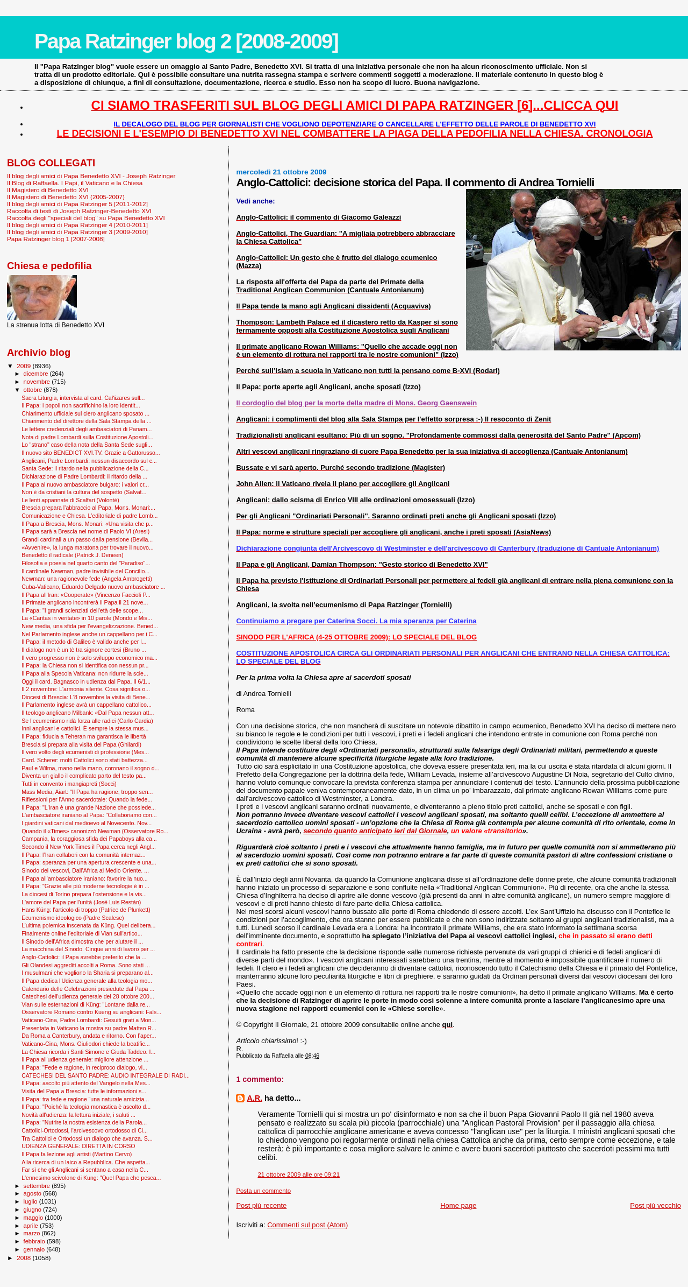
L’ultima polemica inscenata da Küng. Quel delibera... (88, 925)
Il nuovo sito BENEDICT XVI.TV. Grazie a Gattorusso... (91, 452)
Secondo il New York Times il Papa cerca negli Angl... (89, 846)
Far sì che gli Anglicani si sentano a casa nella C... (85, 1169)
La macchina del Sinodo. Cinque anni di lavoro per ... (88, 949)
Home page (458, 1205)
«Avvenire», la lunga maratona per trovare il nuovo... (88, 547)
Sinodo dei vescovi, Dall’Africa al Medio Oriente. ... (85, 870)
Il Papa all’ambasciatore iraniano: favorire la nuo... (85, 878)
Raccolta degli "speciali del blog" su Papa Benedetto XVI (86, 217)
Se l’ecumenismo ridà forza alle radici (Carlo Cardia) (87, 721)
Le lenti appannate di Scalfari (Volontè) (70, 500)
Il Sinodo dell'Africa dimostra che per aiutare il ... (82, 941)
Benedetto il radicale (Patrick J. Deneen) (72, 555)
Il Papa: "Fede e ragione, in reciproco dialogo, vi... (84, 1067)
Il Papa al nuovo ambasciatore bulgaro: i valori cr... (85, 484)
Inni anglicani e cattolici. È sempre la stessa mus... (85, 728)
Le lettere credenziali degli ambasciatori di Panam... (87, 429)
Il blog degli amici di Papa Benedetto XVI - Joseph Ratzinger (91, 175)
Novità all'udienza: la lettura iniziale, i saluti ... (78, 1115)
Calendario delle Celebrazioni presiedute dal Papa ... (88, 989)
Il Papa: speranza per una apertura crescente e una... (89, 862)
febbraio (35, 1241)
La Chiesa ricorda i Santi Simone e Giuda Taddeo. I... (88, 1052)
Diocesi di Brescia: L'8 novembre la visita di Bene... (86, 697)
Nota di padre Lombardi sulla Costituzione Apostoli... (87, 437)
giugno (34, 1209)
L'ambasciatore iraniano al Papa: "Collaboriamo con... (89, 815)
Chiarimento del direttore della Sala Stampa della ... (87, 421)
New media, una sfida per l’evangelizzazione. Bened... (90, 626)
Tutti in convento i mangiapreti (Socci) (69, 783)
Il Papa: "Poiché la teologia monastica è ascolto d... (86, 1106)
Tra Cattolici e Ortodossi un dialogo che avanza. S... (87, 1138)
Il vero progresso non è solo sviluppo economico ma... (89, 658)
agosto (34, 1193)
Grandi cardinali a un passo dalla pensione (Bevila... (87, 539)
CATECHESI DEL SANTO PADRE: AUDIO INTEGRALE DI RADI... (106, 1075)
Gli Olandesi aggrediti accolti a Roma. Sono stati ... (86, 965)
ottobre (34, 389)
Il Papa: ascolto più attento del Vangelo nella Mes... (86, 1083)
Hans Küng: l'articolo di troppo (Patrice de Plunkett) (86, 909)
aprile (32, 1225)
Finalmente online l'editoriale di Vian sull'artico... (82, 933)
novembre (38, 381)
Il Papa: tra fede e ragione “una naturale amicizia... (85, 1099)
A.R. (254, 1098)
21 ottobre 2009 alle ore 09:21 (298, 1174)
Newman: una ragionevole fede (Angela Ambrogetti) (87, 578)
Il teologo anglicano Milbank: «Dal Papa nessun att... (88, 712)
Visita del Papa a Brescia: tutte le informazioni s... (84, 1091)
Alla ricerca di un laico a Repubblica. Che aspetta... (86, 1162)
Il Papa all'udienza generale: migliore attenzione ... (85, 1059)
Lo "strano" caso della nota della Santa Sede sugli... (87, 444)
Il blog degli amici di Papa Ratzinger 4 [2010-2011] (77, 224)
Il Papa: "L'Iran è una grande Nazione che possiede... (89, 807)
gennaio (35, 1249)
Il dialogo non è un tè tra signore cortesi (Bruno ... (84, 649)
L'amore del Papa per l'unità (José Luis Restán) (81, 902)
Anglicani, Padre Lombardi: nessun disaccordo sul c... (89, 461)
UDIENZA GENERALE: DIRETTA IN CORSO (78, 1146)
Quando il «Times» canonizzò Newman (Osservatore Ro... (95, 831)
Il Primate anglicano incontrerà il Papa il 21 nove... (85, 602)
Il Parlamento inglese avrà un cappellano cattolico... (87, 704)
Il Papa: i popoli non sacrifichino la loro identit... (81, 405)
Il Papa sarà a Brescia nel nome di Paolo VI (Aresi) (85, 531)
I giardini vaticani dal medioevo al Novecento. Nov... (87, 823)
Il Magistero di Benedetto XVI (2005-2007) (66, 196)
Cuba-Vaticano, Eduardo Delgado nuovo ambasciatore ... (93, 586)
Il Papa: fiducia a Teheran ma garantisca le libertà (84, 736)
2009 (24, 365)
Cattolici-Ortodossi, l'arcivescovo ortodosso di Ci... (85, 1130)
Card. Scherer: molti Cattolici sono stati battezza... (85, 760)
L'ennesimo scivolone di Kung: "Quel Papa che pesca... (91, 1178)
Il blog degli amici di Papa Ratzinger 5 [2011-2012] (77, 203)
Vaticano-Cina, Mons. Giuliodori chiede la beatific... (86, 1043)
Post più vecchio (655, 1205)
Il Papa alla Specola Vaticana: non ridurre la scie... (85, 673)
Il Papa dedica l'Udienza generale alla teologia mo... (87, 980)
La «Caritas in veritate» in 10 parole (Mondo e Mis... (87, 618)
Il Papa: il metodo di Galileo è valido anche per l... (84, 641)
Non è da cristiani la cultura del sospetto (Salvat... (84, 492)
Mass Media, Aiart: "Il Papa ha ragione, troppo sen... (87, 792)
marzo (33, 1233)
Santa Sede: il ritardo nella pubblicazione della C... (85, 468)
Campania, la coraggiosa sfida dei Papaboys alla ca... (89, 838)
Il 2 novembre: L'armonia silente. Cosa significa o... (86, 689)
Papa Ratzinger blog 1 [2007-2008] (56, 238)
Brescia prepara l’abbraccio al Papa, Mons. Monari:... (88, 507)
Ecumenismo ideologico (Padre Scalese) (73, 918)
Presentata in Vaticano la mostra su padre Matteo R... (89, 1028)
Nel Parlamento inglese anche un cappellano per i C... (89, 634)
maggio (34, 1217)
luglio (31, 1201)
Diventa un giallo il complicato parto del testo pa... (84, 775)
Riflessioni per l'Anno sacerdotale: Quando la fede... (87, 799)
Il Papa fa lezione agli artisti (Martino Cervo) (77, 1154)
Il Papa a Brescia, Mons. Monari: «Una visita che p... (88, 524)
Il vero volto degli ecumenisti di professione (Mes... (85, 752)
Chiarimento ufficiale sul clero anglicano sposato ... (85, 413)
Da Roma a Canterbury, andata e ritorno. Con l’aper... (89, 1035)
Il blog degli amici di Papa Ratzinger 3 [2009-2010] (77, 231)
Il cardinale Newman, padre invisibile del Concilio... (85, 571)
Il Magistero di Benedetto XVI (48, 189)
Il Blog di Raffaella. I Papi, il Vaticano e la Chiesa (74, 182)
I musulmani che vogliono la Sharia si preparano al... (88, 972)
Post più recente (261, 1205)
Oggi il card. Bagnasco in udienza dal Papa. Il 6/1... (86, 681)
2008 (24, 1257)
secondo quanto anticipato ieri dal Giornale (375, 831)
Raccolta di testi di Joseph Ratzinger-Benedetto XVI (79, 210)
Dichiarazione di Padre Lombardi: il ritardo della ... (84, 476)
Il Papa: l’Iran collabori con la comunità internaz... (84, 855)
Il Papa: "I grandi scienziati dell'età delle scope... (82, 610)
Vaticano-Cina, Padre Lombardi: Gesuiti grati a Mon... (89, 1020)
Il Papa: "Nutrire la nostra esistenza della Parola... (84, 1122)
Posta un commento (263, 1190)
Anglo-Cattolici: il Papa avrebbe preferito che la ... (84, 957)
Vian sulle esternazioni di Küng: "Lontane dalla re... (86, 1004)
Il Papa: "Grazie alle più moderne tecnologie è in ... (85, 886)
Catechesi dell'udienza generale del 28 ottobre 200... (88, 996)
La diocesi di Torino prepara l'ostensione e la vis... (84, 894)
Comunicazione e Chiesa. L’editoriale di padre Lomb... (89, 515)
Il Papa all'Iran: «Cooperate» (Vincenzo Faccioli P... (86, 595)
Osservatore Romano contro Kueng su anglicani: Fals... (91, 1012)
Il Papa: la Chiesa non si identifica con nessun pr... (85, 665)
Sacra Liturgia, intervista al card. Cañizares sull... (83, 398)
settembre (38, 1186)
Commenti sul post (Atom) (307, 1225)
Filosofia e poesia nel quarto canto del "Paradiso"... (86, 563)
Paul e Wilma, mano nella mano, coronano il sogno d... (90, 768)
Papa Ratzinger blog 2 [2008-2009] (186, 41)
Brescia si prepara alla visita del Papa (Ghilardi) (81, 744)
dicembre (37, 373)
